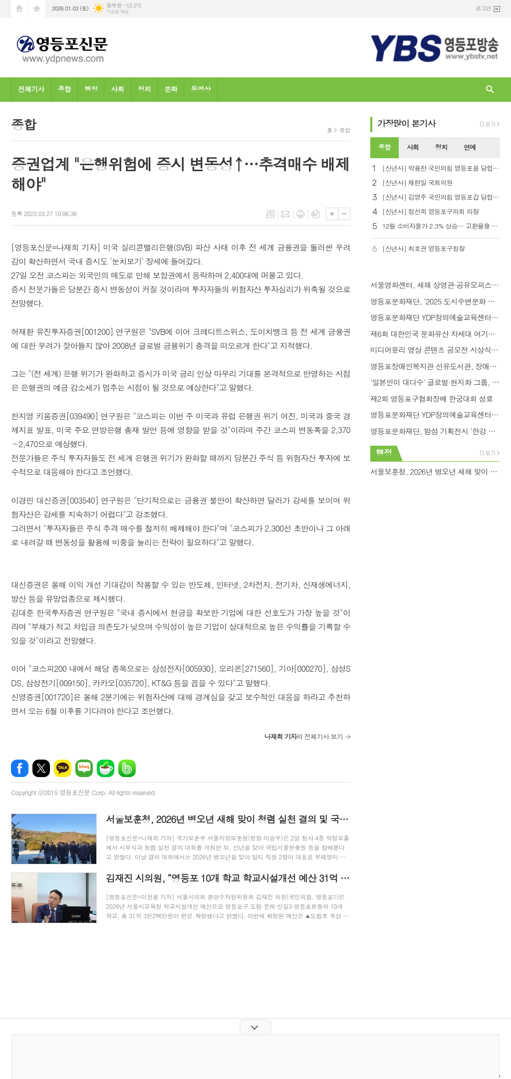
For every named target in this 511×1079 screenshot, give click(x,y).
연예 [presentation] (470, 147)
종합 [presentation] (384, 147)
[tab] (384, 147)
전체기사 (31, 89)
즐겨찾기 (36, 8)
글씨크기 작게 (344, 214)
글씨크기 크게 (332, 214)
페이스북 (19, 768)
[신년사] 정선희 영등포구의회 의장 (430, 212)
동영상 (200, 89)
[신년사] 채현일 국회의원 (417, 183)
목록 (270, 214)
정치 (144, 89)
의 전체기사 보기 (303, 736)
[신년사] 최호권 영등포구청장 (423, 249)
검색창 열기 (490, 89)
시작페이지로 (19, 8)
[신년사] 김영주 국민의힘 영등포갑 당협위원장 (441, 197)
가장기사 (406, 123)
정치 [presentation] (441, 147)
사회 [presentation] (413, 147)
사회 (117, 89)
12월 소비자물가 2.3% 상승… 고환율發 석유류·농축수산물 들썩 (441, 226)
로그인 (483, 8)
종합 (64, 89)
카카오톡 (62, 768)
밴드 (127, 768)
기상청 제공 (117, 11)
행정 (90, 89)
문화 (170, 89)
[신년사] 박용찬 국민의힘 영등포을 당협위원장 (441, 168)
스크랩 (315, 214)
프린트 (300, 214)
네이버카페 (105, 768)
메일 (285, 214)
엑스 (41, 768)
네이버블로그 (84, 768)
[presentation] (492, 147)
